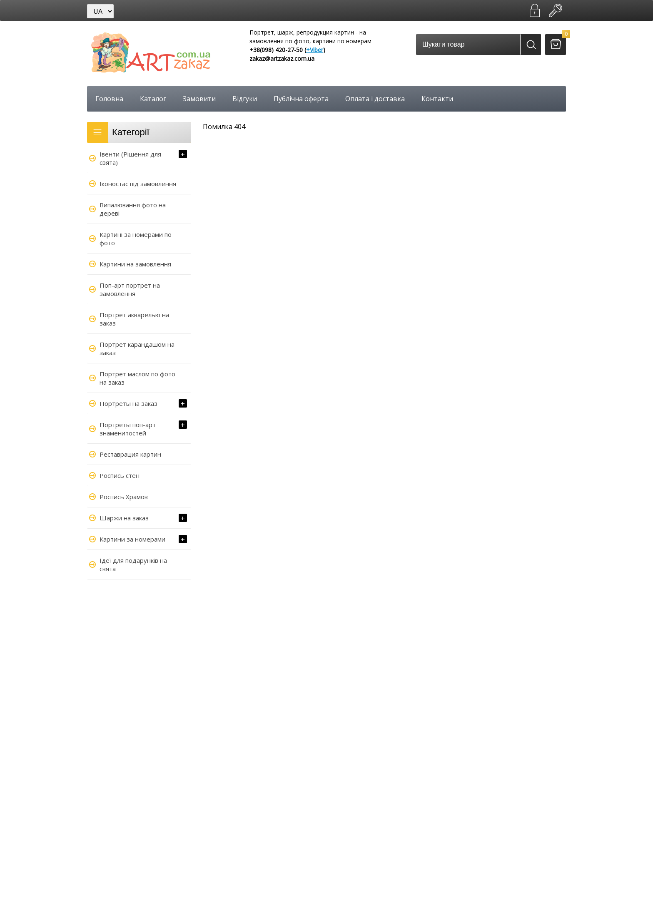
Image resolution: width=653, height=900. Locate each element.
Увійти (555, 10)
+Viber (314, 50)
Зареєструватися (534, 10)
